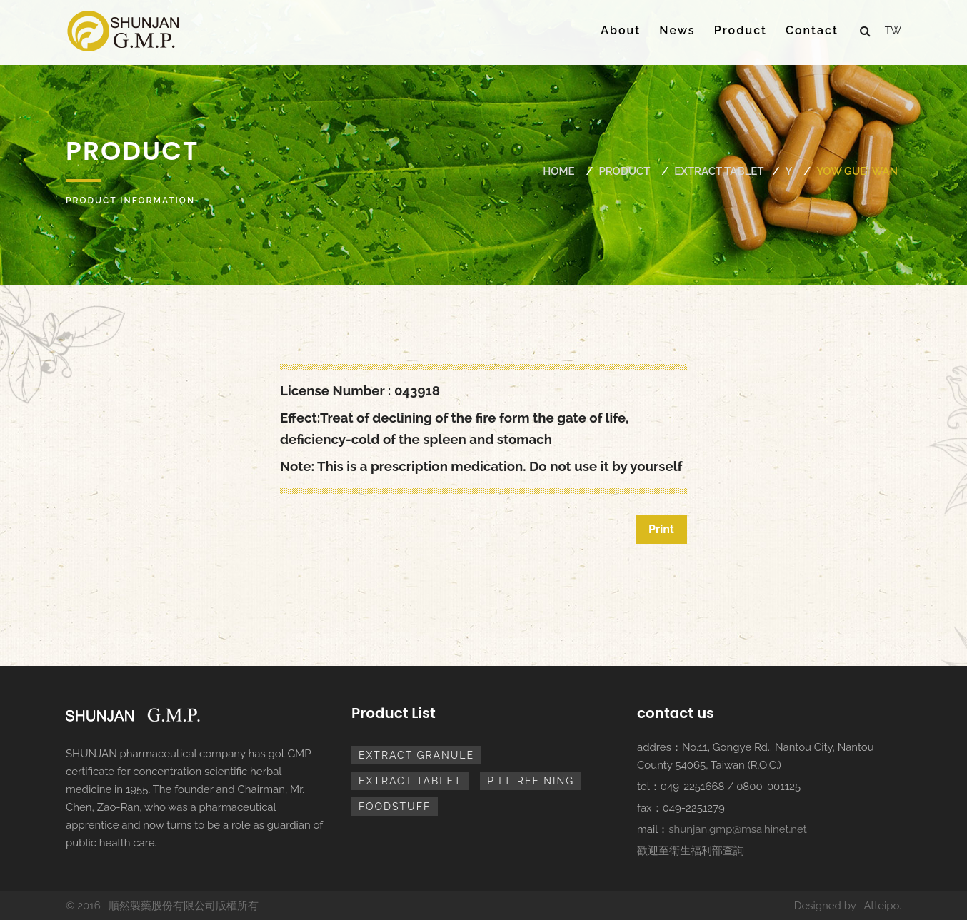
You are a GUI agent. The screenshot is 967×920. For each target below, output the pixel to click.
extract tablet (718, 171)
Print (661, 529)
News (677, 30)
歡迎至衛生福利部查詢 (690, 850)
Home (559, 171)
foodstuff (395, 806)
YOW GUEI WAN (857, 171)
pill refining (530, 781)
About (621, 30)
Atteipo (881, 905)
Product (740, 30)
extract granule (416, 755)
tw (893, 30)
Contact (812, 30)
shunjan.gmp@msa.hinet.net (737, 829)
